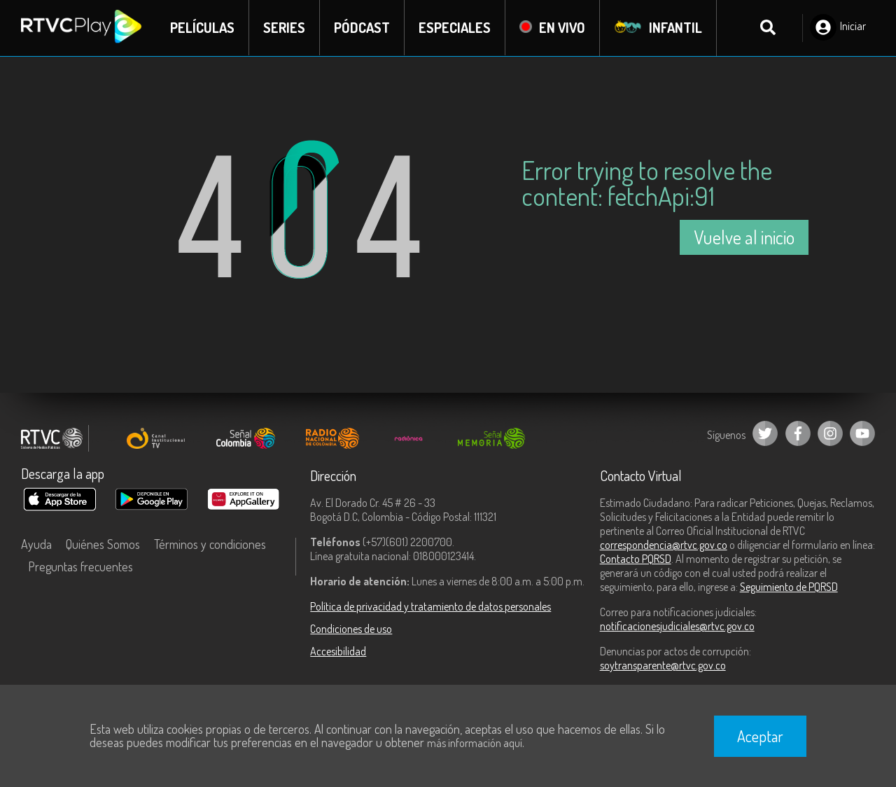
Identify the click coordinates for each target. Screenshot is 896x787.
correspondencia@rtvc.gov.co (663, 545)
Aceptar (760, 736)
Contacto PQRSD (635, 559)
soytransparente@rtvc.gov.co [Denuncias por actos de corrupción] (663, 665)
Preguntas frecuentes (80, 566)
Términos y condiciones (210, 544)
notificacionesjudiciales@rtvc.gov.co (677, 626)
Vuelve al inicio (744, 237)
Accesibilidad (338, 651)
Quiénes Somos (103, 544)
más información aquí (474, 743)
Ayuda (36, 544)
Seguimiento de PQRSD (789, 587)
